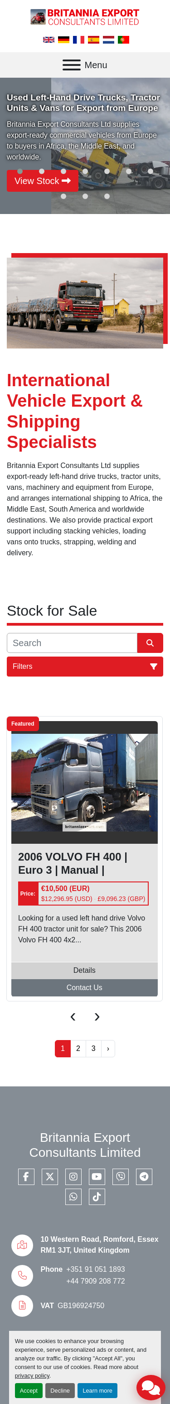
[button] (20, 171)
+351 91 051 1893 (95, 1269)
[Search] (72, 643)
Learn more (97, 1390)
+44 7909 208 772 (95, 1281)
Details (84, 971)
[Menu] (72, 65)
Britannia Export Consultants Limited (85, 1145)
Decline (60, 1390)
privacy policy (32, 1375)
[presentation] (73, 1015)
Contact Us (84, 988)
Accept (29, 1390)
